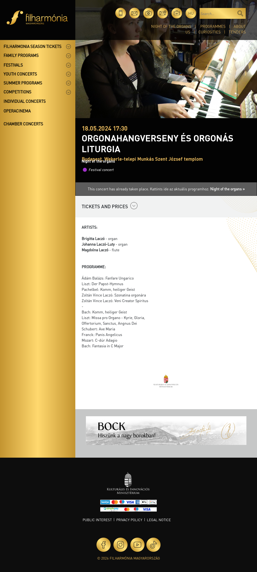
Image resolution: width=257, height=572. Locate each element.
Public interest (97, 519)
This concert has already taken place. (119, 188)
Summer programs (23, 82)
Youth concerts (20, 73)
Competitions (17, 91)
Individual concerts (25, 101)
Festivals (13, 65)
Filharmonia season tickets (32, 46)
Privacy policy (129, 519)
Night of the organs (171, 26)
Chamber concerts (23, 123)
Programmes (212, 26)
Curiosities (209, 31)
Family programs (21, 55)
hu (191, 13)
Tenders (237, 31)
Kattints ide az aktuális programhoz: (197, 188)
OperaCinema (17, 110)
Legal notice (159, 519)
